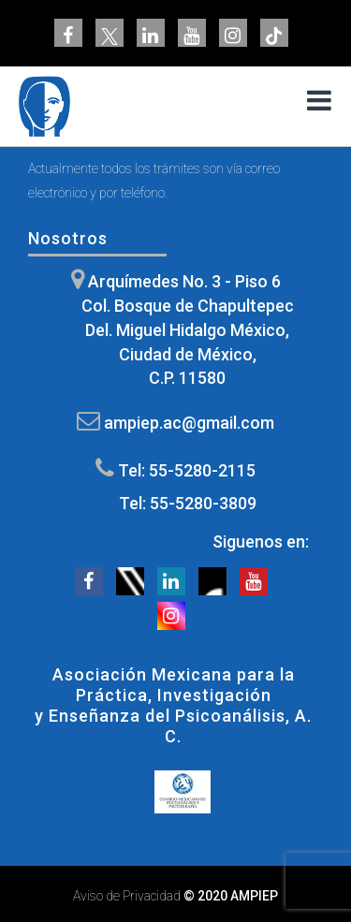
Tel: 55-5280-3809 (187, 503)
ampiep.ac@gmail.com (189, 422)
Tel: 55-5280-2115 (187, 470)
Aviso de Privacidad (127, 895)
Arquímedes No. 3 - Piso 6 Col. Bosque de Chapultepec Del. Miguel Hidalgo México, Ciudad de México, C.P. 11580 (187, 329)
